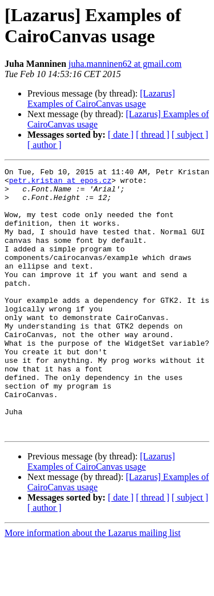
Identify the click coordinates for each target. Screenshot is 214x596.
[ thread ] (152, 134)
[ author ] (44, 145)
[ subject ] (190, 134)
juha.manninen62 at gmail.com (124, 64)
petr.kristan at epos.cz (60, 183)
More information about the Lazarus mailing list (92, 586)
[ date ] (121, 134)
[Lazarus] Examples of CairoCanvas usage (101, 99)
